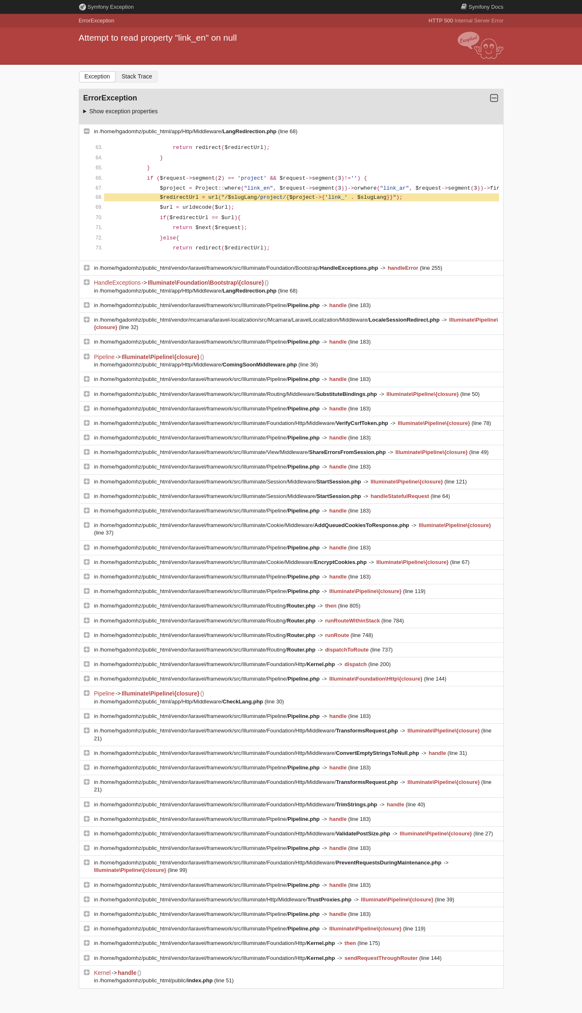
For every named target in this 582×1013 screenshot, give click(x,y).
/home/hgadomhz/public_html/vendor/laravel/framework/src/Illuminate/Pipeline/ (210, 305)
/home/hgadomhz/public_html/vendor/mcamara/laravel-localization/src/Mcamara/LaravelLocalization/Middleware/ (270, 320)
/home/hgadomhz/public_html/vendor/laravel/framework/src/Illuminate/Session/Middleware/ (231, 481)
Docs (482, 7)
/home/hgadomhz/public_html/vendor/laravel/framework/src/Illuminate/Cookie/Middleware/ (255, 525)
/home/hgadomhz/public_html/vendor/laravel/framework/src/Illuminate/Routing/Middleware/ (239, 394)
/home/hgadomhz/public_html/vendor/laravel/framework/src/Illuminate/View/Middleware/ (243, 452)
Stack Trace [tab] (137, 76)
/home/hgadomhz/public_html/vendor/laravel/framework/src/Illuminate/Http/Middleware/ (226, 899)
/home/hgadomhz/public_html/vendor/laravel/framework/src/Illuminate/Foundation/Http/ (218, 664)
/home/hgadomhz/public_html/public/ (157, 980)
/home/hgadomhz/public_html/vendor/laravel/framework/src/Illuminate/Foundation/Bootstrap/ (240, 268)
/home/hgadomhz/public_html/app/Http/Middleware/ (189, 131)
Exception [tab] (97, 76)
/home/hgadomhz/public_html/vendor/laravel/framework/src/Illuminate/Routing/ (208, 606)
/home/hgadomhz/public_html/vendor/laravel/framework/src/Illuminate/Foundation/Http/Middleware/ (245, 423)
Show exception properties (123, 111)
